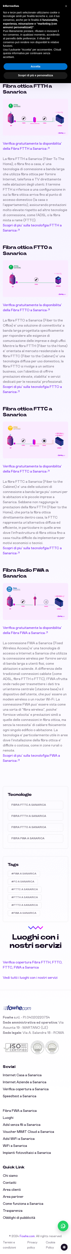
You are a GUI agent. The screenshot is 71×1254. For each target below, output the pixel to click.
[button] (66, 6)
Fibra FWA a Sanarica (27, 838)
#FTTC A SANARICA (24, 889)
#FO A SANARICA (22, 881)
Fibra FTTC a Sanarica (28, 805)
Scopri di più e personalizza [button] (35, 75)
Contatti (9, 1183)
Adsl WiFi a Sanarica (19, 1139)
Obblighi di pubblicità (19, 1218)
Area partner (13, 1197)
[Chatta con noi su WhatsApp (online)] (63, 1226)
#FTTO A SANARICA (24, 905)
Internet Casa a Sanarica (22, 1075)
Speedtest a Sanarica (19, 1096)
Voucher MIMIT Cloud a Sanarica (28, 1132)
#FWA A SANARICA (23, 874)
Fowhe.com (27, 1236)
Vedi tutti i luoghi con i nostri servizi (30, 977)
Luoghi (8, 1118)
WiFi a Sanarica (15, 1146)
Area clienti (12, 1190)
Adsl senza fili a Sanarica (22, 1125)
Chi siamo (10, 1176)
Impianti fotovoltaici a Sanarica (27, 1153)
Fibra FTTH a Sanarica (28, 816)
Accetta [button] (35, 66)
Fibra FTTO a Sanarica (28, 827)
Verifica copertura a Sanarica (26, 1089)
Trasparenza (13, 1211)
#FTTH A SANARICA (24, 897)
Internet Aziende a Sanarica (24, 1082)
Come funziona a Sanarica (23, 1204)
